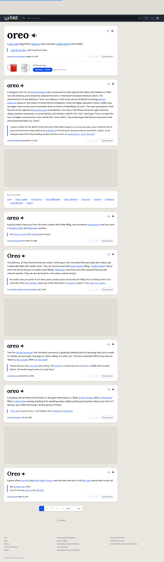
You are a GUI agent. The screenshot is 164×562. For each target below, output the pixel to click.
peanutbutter (94, 224)
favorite (71, 283)
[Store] (146, 18)
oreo (9, 56)
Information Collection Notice (68, 544)
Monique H (18, 417)
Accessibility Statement (66, 538)
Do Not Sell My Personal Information (123, 544)
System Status (62, 547)
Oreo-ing (85, 199)
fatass (16, 234)
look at (14, 50)
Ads (5, 538)
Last (78, 508)
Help (6, 541)
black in (36, 44)
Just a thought (87, 134)
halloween (33, 228)
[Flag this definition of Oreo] (113, 254)
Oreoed (97, 199)
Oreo (9, 289)
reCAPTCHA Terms (117, 541)
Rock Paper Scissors (43, 480)
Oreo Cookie (21, 199)
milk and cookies (97, 283)
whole (34, 234)
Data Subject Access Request (68, 550)
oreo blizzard (17, 203)
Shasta (16, 376)
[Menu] (157, 18)
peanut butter (76, 266)
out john (40, 490)
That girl (15, 411)
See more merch (60, 69)
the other (86, 480)
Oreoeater (18, 241)
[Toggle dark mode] (152, 18)
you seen (34, 366)
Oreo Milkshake (52, 199)
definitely (33, 283)
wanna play (19, 486)
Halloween (60, 269)
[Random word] (139, 18)
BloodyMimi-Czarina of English (25, 289)
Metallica (68, 411)
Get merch (107, 56)
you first (25, 480)
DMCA (6, 550)
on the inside (41, 359)
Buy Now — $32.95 (42, 69)
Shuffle (60, 520)
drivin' (86, 366)
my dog (22, 50)
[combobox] (81, 18)
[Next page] (70, 508)
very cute (14, 44)
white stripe (63, 44)
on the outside (21, 359)
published (50, 130)
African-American (38, 92)
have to (28, 490)
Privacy (7, 544)
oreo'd (30, 203)
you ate (23, 234)
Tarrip (16, 496)
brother (57, 366)
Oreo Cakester (71, 199)
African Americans (24, 352)
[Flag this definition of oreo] (112, 31)
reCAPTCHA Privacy (117, 538)
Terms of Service (10, 547)
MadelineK (18, 140)
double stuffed (16, 228)
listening (57, 411)
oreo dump (36, 199)
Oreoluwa (109, 199)
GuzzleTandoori (20, 56)
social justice (73, 134)
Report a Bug (62, 541)
